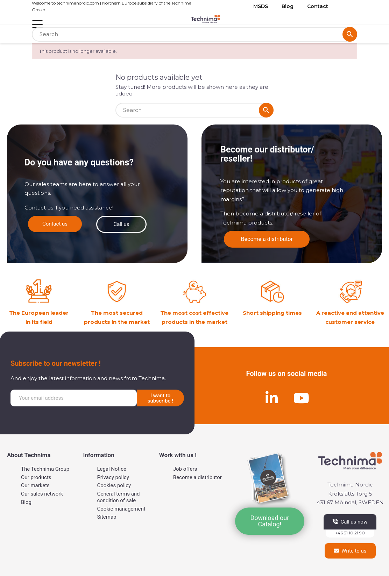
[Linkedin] (272, 398)
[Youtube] (302, 398)
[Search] (194, 34)
